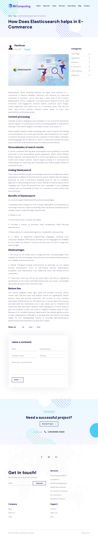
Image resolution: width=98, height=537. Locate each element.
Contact (87, 6)
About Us (46, 6)
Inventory (74, 62)
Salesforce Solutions (57, 499)
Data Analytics (76, 71)
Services (62, 6)
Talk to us (53, 513)
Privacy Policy (86, 533)
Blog (79, 6)
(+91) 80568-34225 (56, 432)
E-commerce (76, 67)
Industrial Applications (58, 484)
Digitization (75, 58)
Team (54, 6)
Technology (75, 54)
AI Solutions (54, 480)
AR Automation (56, 495)
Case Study (72, 6)
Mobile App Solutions (58, 488)
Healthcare (75, 75)
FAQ (51, 517)
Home (38, 6)
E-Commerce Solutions (58, 491)
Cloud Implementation (58, 476)
